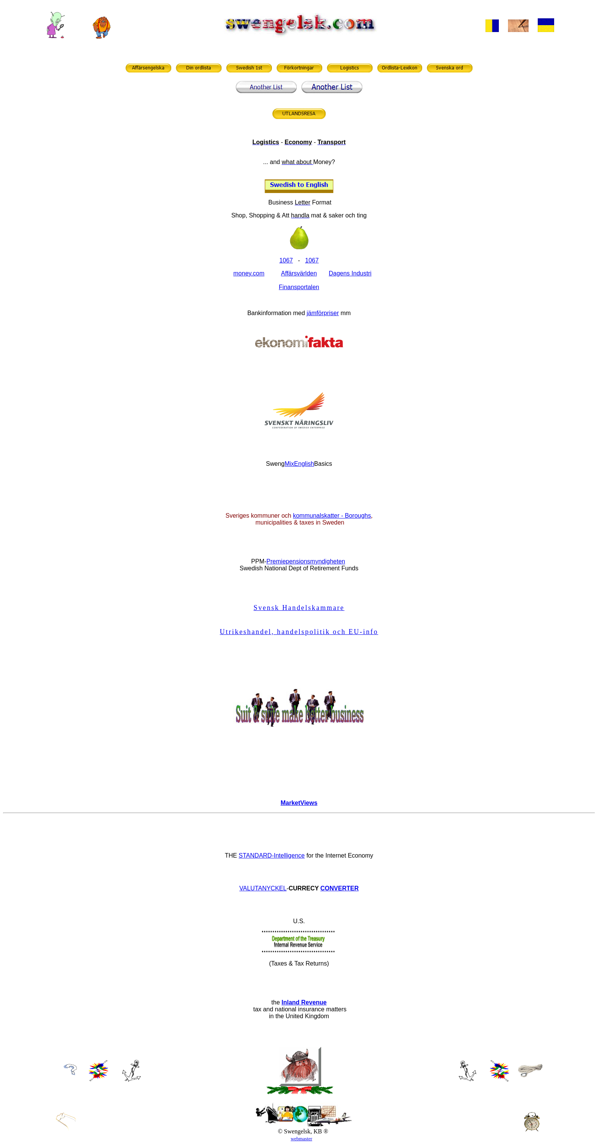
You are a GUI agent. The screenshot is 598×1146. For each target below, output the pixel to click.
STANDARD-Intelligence (272, 855)
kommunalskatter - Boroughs (332, 515)
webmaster (301, 1138)
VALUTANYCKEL (263, 888)
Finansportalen (299, 287)
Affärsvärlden (299, 273)
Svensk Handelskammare (299, 608)
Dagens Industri (350, 273)
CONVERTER (339, 888)
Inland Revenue (303, 1002)
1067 (312, 260)
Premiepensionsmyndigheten (306, 561)
